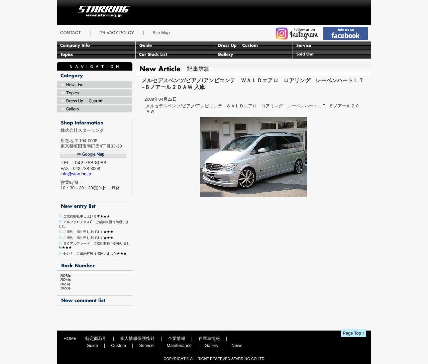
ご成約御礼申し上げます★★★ (86, 216)
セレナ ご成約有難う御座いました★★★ (95, 253)
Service (146, 345)
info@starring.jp (76, 173)
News (236, 345)
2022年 (64, 288)
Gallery (211, 345)
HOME (70, 338)
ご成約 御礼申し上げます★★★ (88, 232)
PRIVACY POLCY (116, 32)
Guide (92, 345)
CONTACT (70, 32)
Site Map (161, 32)
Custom (118, 345)
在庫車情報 (209, 338)
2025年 (64, 276)
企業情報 (176, 338)
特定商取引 (96, 338)
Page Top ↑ (353, 333)
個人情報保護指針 (137, 338)
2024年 (64, 280)
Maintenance (179, 345)
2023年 (64, 284)
